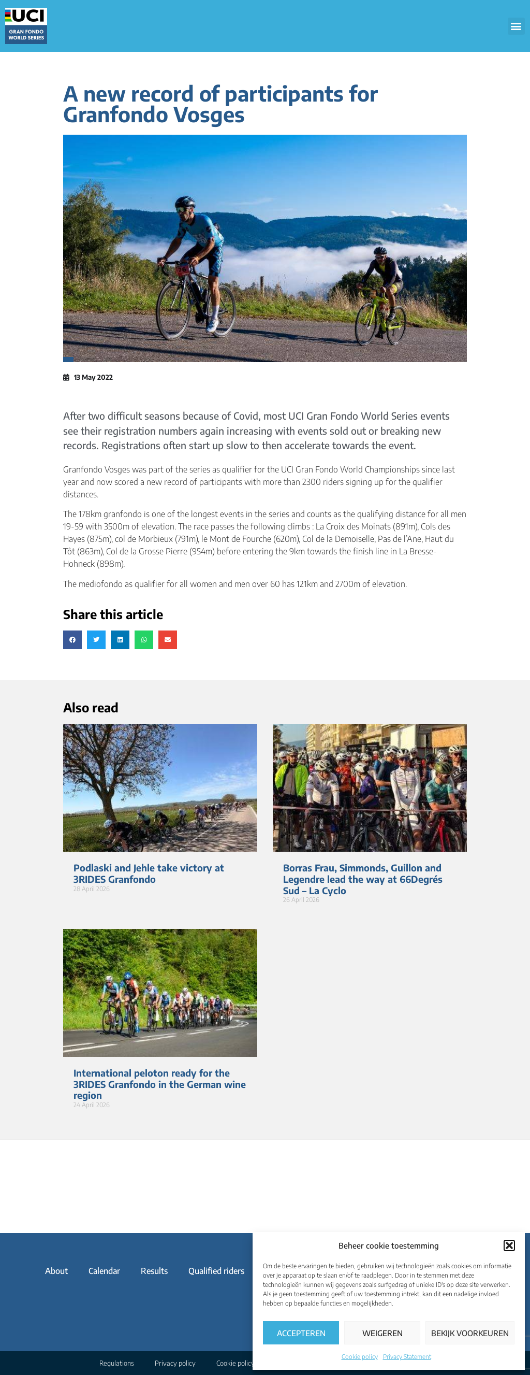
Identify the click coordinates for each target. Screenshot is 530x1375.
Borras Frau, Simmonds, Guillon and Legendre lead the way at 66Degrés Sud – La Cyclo (363, 879)
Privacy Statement (407, 1356)
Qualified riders (216, 1271)
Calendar (104, 1271)
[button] (509, 1245)
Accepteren (301, 1333)
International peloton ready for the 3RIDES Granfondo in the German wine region (159, 1084)
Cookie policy (360, 1356)
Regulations (116, 1363)
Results (154, 1271)
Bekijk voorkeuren (470, 1333)
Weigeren (382, 1333)
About (56, 1271)
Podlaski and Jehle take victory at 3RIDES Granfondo (148, 873)
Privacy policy (175, 1363)
